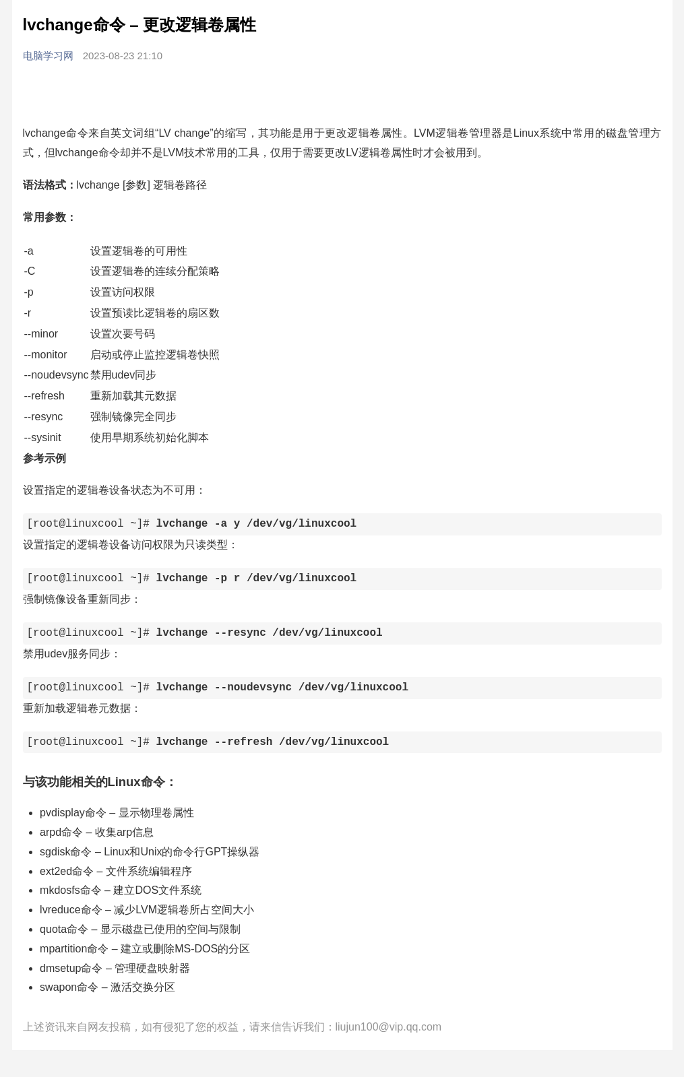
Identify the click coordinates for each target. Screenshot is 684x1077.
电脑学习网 (49, 55)
